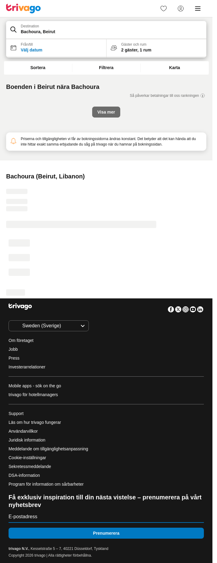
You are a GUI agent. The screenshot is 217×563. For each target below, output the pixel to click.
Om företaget (21, 340)
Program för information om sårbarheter (46, 484)
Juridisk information (27, 440)
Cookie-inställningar (28, 457)
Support (16, 413)
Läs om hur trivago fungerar (35, 422)
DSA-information (24, 475)
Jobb (13, 349)
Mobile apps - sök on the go (35, 385)
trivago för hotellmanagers (33, 394)
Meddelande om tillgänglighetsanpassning (48, 448)
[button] (106, 30)
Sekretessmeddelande (30, 466)
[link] (163, 8)
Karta (174, 67)
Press (14, 358)
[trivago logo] (23, 8)
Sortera (37, 67)
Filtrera (106, 67)
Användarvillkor (23, 431)
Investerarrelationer (27, 366)
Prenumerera (106, 533)
